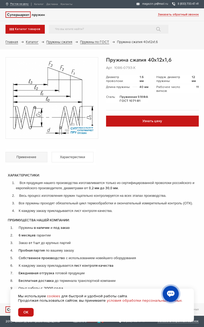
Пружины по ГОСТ (94, 42)
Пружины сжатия (59, 42)
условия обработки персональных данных (144, 300)
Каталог (39, 4)
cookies (53, 296)
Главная (11, 42)
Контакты (66, 4)
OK (25, 312)
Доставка (52, 4)
